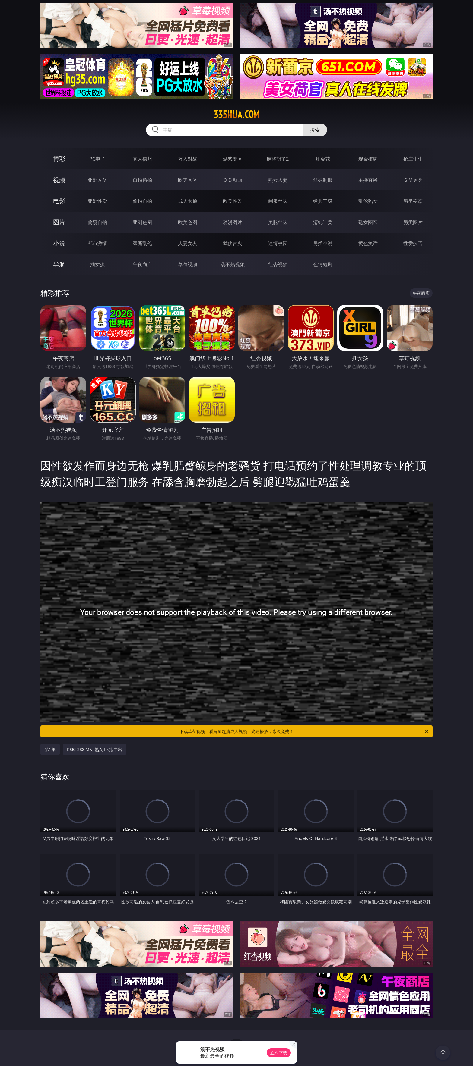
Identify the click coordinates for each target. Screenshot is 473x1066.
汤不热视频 (233, 264)
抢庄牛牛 (413, 159)
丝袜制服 (322, 180)
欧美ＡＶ (187, 180)
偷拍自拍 (142, 201)
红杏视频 (277, 264)
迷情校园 (277, 243)
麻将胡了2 (278, 159)
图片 (59, 222)
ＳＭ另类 (413, 180)
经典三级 (322, 201)
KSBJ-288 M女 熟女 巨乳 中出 (94, 749)
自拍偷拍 (142, 180)
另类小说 (322, 243)
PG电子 (97, 159)
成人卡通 (187, 201)
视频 (59, 180)
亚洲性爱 (97, 201)
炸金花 (323, 159)
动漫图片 (232, 222)
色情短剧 (322, 264)
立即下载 (278, 1052)
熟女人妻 (277, 180)
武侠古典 (232, 243)
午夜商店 (142, 264)
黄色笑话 (368, 243)
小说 (59, 243)
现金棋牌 (368, 159)
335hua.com (236, 114)
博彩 (59, 159)
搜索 (315, 130)
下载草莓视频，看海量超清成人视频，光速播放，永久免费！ (304, 731)
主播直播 (368, 180)
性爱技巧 (413, 243)
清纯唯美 (322, 222)
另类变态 (413, 201)
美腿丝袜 (277, 222)
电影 (59, 201)
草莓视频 (187, 264)
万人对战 (187, 159)
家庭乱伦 (142, 243)
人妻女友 (187, 243)
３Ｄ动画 (232, 180)
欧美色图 (187, 222)
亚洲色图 (142, 222)
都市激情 (97, 243)
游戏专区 (232, 159)
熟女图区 (368, 222)
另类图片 (413, 222)
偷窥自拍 (97, 222)
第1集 (50, 749)
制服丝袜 (277, 201)
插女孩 (97, 264)
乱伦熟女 (368, 201)
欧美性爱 (232, 201)
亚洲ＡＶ (97, 180)
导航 (59, 264)
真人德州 (142, 159)
